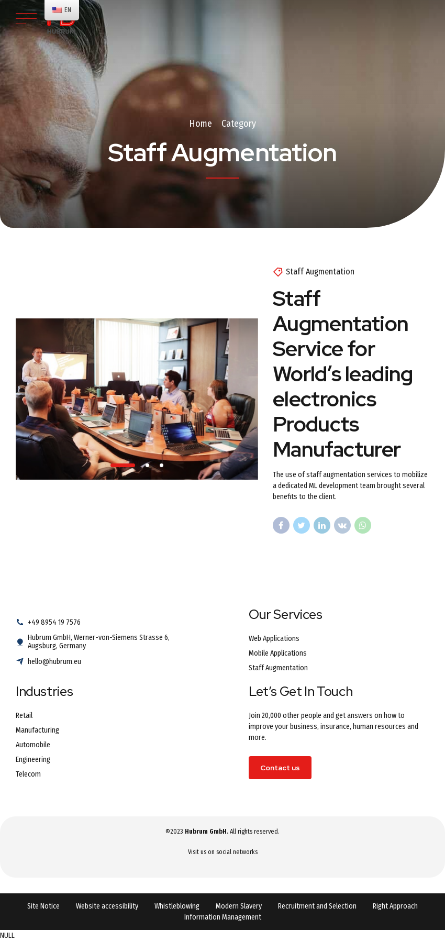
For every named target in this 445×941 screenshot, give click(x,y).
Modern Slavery (239, 906)
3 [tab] (162, 465)
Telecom (28, 774)
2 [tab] (148, 465)
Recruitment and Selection (317, 906)
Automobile (33, 744)
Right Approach (395, 906)
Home (200, 123)
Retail (24, 715)
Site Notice (43, 906)
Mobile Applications (278, 653)
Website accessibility (107, 906)
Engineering (33, 759)
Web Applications (274, 638)
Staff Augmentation (320, 271)
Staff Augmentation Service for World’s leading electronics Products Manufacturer (343, 374)
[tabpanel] (137, 399)
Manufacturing (37, 730)
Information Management (222, 917)
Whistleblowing (176, 906)
